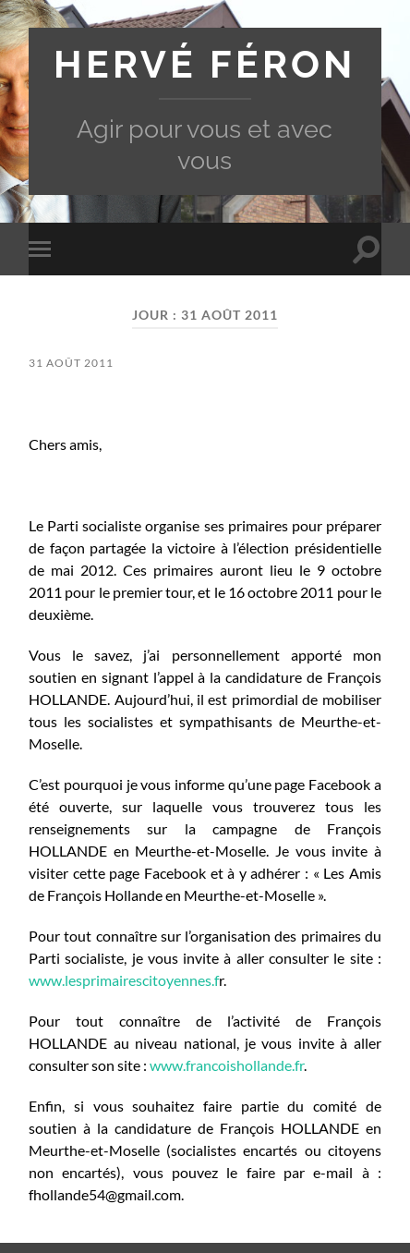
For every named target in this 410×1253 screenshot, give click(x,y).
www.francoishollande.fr (227, 1065)
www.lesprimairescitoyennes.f (124, 980)
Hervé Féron (205, 65)
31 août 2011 (71, 363)
